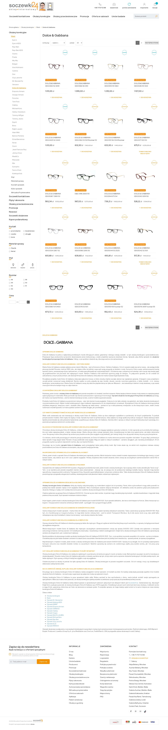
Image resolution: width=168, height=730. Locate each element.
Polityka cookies (106, 668)
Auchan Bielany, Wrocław (138, 668)
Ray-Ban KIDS (17, 50)
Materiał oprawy (17, 181)
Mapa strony (105, 693)
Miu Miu (15, 60)
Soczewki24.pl (133, 583)
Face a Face (16, 170)
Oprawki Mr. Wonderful (54, 600)
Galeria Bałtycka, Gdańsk (139, 703)
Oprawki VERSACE (53, 609)
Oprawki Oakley (52, 611)
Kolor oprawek (16, 189)
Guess (14, 54)
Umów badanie (118, 16)
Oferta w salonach (100, 16)
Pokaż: (72, 43)
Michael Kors (17, 108)
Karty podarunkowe (76, 684)
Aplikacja (72, 697)
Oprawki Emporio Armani (55, 606)
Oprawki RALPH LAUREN (55, 615)
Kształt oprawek (17, 185)
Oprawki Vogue (52, 613)
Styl (12, 177)
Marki (13, 36)
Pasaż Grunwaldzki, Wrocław (140, 674)
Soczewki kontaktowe (19, 16)
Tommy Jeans (17, 119)
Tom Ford (15, 101)
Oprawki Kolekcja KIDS (54, 602)
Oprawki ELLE (51, 624)
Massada (15, 160)
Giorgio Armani (18, 95)
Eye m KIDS (16, 43)
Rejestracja (104, 655)
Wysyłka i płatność (107, 671)
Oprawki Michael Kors (54, 617)
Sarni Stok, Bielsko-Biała (138, 687)
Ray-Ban (15, 47)
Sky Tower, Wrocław (136, 671)
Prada (14, 57)
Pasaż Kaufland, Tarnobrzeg (140, 697)
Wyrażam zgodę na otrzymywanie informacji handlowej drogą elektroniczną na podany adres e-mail (33, 654)
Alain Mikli (16, 132)
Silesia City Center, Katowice (140, 684)
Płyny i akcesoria (16, 200)
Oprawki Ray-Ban (53, 619)
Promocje (84, 16)
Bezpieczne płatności (108, 674)
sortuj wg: (46, 43)
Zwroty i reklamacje (107, 677)
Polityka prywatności (108, 664)
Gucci (14, 146)
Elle (13, 163)
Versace (15, 84)
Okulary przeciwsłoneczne (65, 16)
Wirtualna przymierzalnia (78, 690)
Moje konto (104, 652)
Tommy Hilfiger (18, 115)
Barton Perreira (18, 136)
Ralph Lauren (17, 129)
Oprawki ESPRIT (52, 604)
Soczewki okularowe (18, 215)
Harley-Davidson (18, 112)
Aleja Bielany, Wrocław (137, 664)
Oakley (15, 105)
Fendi (14, 143)
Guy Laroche (17, 77)
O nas (71, 652)
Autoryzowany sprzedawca (79, 687)
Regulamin (104, 661)
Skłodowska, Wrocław (137, 677)
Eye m (14, 40)
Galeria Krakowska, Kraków (139, 693)
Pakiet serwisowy (75, 700)
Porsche (15, 98)
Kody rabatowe (106, 684)
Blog (71, 655)
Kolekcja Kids (17, 173)
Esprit (14, 122)
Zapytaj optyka (106, 690)
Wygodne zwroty (106, 687)
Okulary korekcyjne (41, 16)
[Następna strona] (152, 43)
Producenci (73, 664)
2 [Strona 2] (141, 43)
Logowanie (104, 658)
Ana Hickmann (17, 67)
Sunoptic (15, 167)
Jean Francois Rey (19, 149)
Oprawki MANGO (53, 626)
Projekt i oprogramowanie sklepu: (21, 724)
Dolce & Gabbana (19, 88)
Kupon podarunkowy (18, 219)
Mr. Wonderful (17, 81)
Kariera (71, 658)
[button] (28, 302)
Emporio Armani (18, 91)
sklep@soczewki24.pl (139, 658)
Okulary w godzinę (76, 703)
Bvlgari (14, 64)
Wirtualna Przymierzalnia (20, 192)
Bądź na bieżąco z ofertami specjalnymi (27, 648)
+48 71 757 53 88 (138, 655)
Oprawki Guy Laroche (54, 621)
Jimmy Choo (17, 153)
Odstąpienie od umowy (109, 681)
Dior (13, 74)
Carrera (15, 71)
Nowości (13, 212)
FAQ (101, 697)
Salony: (134, 661)
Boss (14, 125)
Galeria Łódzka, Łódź (137, 700)
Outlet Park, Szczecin (137, 706)
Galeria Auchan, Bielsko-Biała (140, 690)
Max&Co (15, 156)
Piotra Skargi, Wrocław (137, 681)
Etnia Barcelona (18, 139)
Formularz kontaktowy (137, 652)
